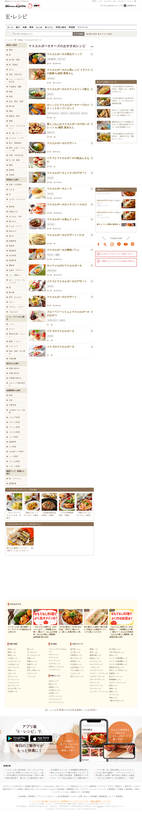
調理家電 (12, 483)
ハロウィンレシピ (55, 696)
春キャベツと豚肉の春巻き (107, 226)
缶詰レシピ (113, 655)
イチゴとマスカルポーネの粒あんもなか (68, 160)
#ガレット (51, 132)
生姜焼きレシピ (76, 655)
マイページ (83, 27)
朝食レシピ (113, 692)
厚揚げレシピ (32, 661)
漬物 (10, 111)
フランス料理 (14, 422)
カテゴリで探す (106, 34)
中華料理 (12, 405)
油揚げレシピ (32, 664)
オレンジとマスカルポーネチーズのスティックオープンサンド (68, 106)
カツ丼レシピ (75, 652)
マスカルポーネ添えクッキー (63, 219)
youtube (126, 244)
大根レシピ (12, 670)
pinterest (132, 244)
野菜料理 (12, 260)
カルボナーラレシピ (97, 676)
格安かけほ (29, 789)
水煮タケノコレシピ (56, 667)
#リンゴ (50, 94)
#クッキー (51, 224)
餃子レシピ (94, 652)
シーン (11, 324)
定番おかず (13, 212)
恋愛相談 (70, 789)
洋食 (10, 400)
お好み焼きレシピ (77, 667)
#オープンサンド (53, 113)
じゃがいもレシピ (14, 661)
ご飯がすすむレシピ (116, 701)
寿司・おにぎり (15, 297)
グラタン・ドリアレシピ (99, 673)
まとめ (39, 27)
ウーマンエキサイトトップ (111, 6)
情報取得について (106, 796)
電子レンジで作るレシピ (118, 670)
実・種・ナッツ (15, 133)
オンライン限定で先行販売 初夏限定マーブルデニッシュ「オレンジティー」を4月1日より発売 (89, 775)
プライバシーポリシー (46, 796)
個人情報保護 (63, 796)
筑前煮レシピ (75, 661)
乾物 (10, 92)
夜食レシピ (113, 698)
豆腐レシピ (31, 658)
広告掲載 (93, 796)
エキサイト (131, 6)
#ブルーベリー (52, 320)
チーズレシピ (32, 652)
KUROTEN (18, 786)
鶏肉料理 (12, 251)
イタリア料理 (14, 417)
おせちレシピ (54, 681)
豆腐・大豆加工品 (16, 155)
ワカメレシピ (32, 673)
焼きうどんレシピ (77, 676)
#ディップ (61, 59)
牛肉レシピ (12, 649)
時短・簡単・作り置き (17, 352)
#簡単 (57, 255)
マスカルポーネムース (59, 188)
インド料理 (13, 456)
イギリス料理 (14, 432)
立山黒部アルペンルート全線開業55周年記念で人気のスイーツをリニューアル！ (83, 770)
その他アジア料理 (16, 452)
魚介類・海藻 (14, 60)
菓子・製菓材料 (15, 143)
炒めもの (12, 231)
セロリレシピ (54, 654)
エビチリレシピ (95, 661)
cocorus (52, 789)
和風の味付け (14, 368)
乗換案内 (112, 789)
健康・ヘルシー (15, 341)
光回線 (20, 789)
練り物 (11, 106)
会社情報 (22, 796)
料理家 (72, 27)
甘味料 (11, 175)
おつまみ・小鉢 (15, 216)
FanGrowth (49, 786)
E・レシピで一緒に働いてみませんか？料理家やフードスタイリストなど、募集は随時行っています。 (71, 801)
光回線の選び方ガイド (34, 786)
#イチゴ (50, 178)
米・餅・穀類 (14, 160)
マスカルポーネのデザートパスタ (65, 235)
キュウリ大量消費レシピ (118, 664)
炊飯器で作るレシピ (116, 667)
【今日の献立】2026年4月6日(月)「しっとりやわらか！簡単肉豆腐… (123, 100)
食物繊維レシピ (115, 679)
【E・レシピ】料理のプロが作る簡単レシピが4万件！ (71, 710)
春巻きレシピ (95, 658)
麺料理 (11, 265)
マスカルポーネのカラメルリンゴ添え (68, 89)
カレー (11, 302)
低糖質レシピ (114, 673)
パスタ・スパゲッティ (17, 200)
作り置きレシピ (115, 649)
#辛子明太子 (52, 59)
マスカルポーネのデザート (62, 143)
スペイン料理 (14, 427)
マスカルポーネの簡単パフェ (63, 250)
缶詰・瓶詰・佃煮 (16, 101)
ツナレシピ (31, 676)
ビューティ (108, 1)
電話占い (119, 786)
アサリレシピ (54, 657)
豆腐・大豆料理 (15, 185)
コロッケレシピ (95, 688)
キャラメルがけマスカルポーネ (64, 265)
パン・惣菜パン (15, 275)
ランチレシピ (114, 695)
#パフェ (50, 255)
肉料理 (11, 246)
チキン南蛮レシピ (77, 670)
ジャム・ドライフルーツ (17, 127)
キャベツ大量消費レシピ (118, 658)
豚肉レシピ (12, 652)
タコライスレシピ (96, 685)
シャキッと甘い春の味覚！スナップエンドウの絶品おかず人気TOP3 (33, 770)
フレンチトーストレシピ (99, 692)
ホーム (10, 27)
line (119, 244)
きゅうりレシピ (13, 685)
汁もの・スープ (15, 226)
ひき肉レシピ (13, 658)
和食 (10, 395)
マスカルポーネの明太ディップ (64, 54)
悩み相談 (60, 789)
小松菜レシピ (13, 692)
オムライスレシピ (96, 664)
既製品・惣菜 (14, 116)
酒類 (10, 165)
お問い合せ (82, 796)
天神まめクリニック (78, 786)
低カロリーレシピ (115, 676)
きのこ (11, 69)
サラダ (11, 190)
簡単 (31, 27)
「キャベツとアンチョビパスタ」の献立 (14, 515)
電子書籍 (86, 792)
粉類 (10, 96)
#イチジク (51, 78)
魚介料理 (12, 256)
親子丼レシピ (75, 649)
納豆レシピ (31, 667)
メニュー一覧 (131, 1)
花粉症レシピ (54, 687)
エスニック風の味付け (17, 384)
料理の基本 (61, 27)
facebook (98, 244)
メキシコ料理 (14, 466)
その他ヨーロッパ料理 (17, 411)
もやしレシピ (13, 676)
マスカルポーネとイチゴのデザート (67, 173)
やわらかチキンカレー (106, 202)
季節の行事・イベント (17, 335)
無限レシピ (113, 688)
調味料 (11, 170)
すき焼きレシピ (76, 664)
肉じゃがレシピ (76, 658)
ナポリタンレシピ (96, 670)
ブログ (110, 786)
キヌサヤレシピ (54, 664)
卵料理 (11, 207)
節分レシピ (53, 684)
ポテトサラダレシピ (97, 679)
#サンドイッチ (74, 113)
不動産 (120, 789)
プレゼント (121, 1)
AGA (67, 792)
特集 (25, 27)
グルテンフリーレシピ (117, 682)
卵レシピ (30, 649)
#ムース (50, 193)
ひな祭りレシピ (54, 690)
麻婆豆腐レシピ (95, 655)
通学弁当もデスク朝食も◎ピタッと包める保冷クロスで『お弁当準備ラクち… (123, 124)
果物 (10, 121)
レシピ (94, 789)
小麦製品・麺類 (15, 87)
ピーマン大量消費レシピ (118, 661)
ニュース (102, 789)
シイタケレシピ (54, 670)
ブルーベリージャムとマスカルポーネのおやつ (68, 313)
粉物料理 (12, 241)
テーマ (11, 329)
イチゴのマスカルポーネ (60, 331)
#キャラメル (52, 270)
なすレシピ (12, 673)
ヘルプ (73, 796)
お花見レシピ (54, 693)
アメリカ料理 (14, 461)
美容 (137, 789)
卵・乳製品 (13, 65)
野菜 (10, 50)
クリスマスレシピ (55, 699)
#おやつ (62, 320)
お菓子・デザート (16, 270)
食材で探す (92, 34)
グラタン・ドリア (16, 307)
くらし (100, 1)
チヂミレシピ (95, 682)
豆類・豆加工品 (15, 74)
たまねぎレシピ (13, 664)
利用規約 (31, 796)
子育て (94, 1)
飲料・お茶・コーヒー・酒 (17, 149)
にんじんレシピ (13, 682)
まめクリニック (61, 786)
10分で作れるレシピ (116, 652)
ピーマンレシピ (13, 679)
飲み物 (11, 292)
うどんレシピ (75, 673)
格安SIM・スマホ (132, 786)
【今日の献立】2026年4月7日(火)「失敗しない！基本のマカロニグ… (123, 89)
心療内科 (92, 786)
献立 (18, 27)
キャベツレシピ (13, 667)
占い (114, 1)
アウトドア (13, 346)
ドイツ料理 (13, 437)
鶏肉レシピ (12, 655)
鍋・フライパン (15, 478)
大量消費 (12, 359)
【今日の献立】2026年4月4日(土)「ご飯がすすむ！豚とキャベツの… (123, 136)
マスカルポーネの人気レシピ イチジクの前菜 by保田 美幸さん (68, 71)
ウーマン (85, 789)
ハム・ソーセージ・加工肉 (17, 80)
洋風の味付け (14, 373)
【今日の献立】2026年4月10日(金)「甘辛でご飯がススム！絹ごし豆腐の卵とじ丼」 (39, 775)
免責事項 (119, 796)
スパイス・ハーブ (16, 138)
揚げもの (12, 221)
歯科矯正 (129, 789)
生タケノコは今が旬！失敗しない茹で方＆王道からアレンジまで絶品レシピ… (123, 112)
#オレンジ (64, 113)
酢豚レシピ (94, 649)
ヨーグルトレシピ (33, 655)
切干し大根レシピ (33, 670)
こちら (99, 806)
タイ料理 (12, 447)
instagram (112, 244)
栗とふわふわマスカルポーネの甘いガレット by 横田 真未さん (68, 126)
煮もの (11, 236)
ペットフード (57, 792)
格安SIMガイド (9, 789)
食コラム (49, 27)
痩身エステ (75, 792)
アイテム (101, 786)
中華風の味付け (15, 378)
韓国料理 (12, 442)
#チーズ (84, 113)
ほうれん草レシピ (14, 688)
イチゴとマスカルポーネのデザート (67, 281)
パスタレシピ (95, 667)
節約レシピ (113, 685)
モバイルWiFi (41, 789)
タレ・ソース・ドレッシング (17, 281)
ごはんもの (13, 312)
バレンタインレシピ (56, 702)
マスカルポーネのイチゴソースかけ (67, 204)
